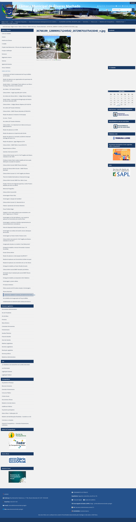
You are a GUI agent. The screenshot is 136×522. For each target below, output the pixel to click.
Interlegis (81, 515)
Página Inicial (5, 22)
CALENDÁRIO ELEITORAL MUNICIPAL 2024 (70, 22)
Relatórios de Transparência (107, 22)
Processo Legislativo (7, 306)
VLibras (132, 6)
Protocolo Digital (77, 500)
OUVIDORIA (76, 511)
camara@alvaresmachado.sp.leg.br (17, 505)
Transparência (6, 379)
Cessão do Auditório (90, 500)
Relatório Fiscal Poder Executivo (10, 23)
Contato (119, 6)
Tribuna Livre (94, 22)
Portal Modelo (65, 515)
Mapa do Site (102, 6)
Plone (95, 515)
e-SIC (11, 22)
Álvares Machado (41, 26)
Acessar (133, 3)
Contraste (125, 6)
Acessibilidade (111, 6)
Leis (3, 361)
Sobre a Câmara (22, 26)
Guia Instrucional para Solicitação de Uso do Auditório (43, 22)
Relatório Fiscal (120, 22)
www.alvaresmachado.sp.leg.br (15, 509)
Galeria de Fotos (32, 26)
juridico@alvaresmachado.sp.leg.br (103, 503)
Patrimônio (85, 22)
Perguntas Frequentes (21, 22)
